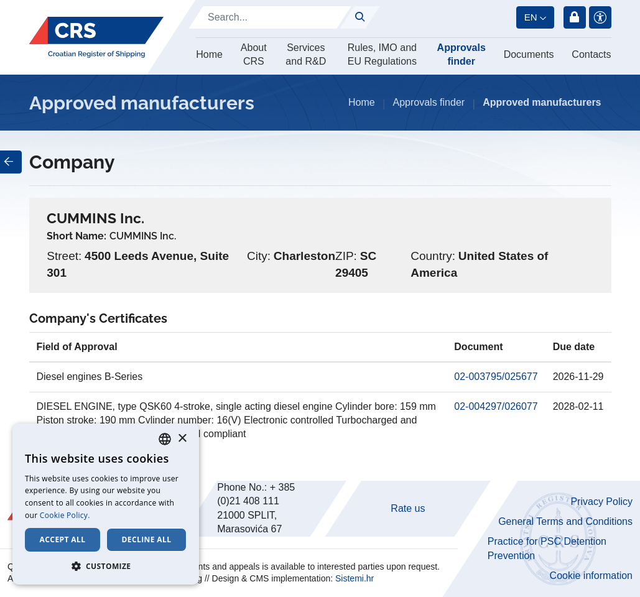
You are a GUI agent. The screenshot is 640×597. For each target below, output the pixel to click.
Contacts (591, 54)
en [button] (530, 17)
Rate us (408, 508)
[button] (106, 566)
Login (574, 17)
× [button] (182, 438)
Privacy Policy (601, 501)
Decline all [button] (147, 539)
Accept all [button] (63, 539)
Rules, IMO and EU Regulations (382, 54)
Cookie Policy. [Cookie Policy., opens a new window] (65, 515)
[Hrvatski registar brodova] (96, 37)
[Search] (270, 17)
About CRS (254, 54)
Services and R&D (305, 54)
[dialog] (105, 504)
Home (209, 54)
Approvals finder (461, 54)
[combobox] (165, 439)
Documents (529, 54)
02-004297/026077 (495, 406)
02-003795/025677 (495, 376)
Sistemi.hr (354, 578)
